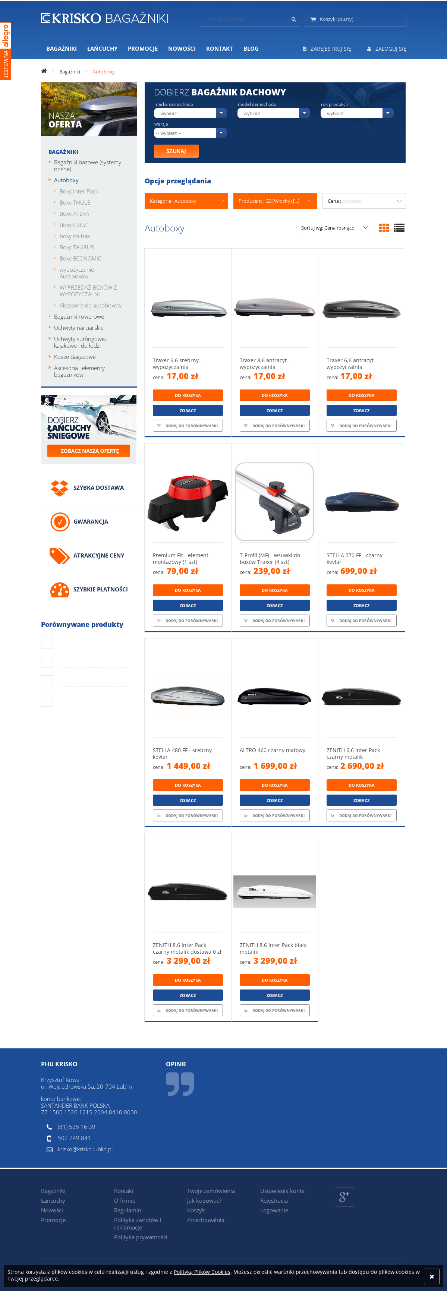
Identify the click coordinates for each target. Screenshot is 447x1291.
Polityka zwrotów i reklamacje (137, 1223)
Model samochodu (257, 104)
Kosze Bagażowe (75, 356)
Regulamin (127, 1210)
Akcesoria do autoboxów (91, 305)
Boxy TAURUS (77, 247)
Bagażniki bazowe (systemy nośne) (87, 165)
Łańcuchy (53, 1200)
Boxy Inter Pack (79, 191)
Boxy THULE (75, 202)
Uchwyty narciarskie (79, 327)
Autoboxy (66, 180)
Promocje (53, 1220)
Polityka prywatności (140, 1237)
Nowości (52, 1210)
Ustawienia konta (282, 1190)
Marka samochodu (173, 104)
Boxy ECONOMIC (80, 258)
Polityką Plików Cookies (202, 1271)
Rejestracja (274, 1200)
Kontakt (124, 1190)
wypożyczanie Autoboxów (77, 273)
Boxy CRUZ (73, 224)
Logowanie (274, 1210)
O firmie (124, 1200)
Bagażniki (63, 151)
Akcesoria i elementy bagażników (79, 371)
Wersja (161, 124)
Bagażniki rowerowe (79, 316)
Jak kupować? (204, 1200)
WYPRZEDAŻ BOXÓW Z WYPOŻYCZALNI (88, 291)
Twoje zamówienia (211, 1190)
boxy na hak (75, 236)
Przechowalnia (205, 1220)
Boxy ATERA (74, 213)
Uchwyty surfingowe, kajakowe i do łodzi (80, 342)
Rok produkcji (334, 104)
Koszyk (196, 1210)
